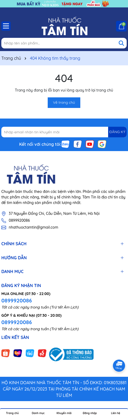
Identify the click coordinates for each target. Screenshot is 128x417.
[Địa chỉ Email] (64, 132)
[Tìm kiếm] (121, 43)
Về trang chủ (64, 102)
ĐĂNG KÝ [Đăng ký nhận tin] (117, 131)
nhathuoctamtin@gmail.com (33, 227)
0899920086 (19, 220)
